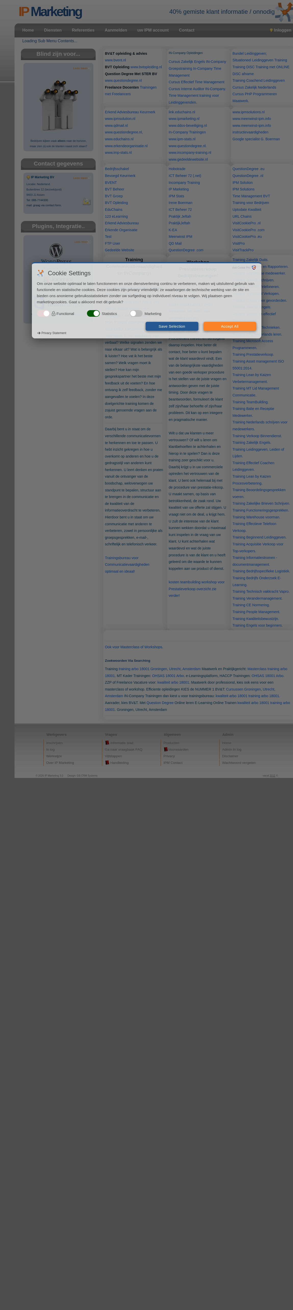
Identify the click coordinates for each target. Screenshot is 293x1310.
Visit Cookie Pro (241, 267)
